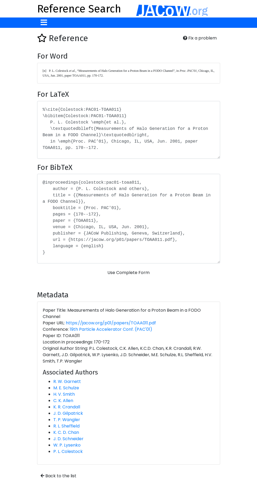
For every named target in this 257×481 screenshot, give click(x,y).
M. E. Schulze (66, 388)
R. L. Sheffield (66, 426)
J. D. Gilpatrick (68, 413)
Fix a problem (200, 38)
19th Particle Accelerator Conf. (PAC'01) (111, 329)
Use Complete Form (128, 273)
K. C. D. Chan (66, 432)
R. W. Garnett (67, 381)
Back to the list (58, 476)
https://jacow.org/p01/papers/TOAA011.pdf (111, 323)
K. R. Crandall (66, 407)
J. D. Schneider (68, 439)
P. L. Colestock (68, 451)
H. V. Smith (64, 394)
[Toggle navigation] (44, 22)
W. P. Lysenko (67, 445)
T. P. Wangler (66, 420)
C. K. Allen (63, 401)
